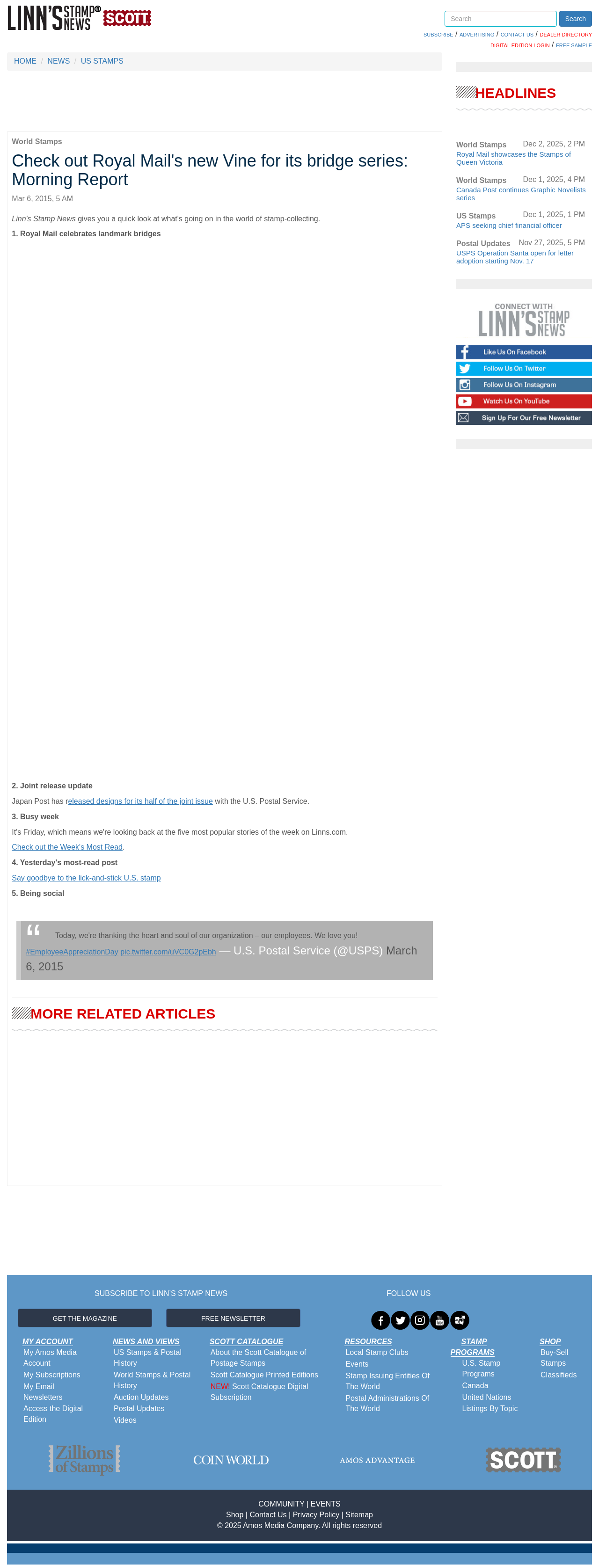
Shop (234, 1515)
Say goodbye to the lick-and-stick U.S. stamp (86, 878)
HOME (25, 61)
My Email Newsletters (43, 1392)
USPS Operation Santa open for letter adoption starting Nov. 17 (515, 257)
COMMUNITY (281, 1504)
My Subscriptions (51, 1375)
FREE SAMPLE (574, 45)
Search (575, 18)
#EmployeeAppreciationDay (72, 952)
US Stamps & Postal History (148, 1357)
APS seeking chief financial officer (509, 225)
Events (356, 1364)
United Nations (486, 1397)
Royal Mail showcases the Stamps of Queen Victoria (513, 158)
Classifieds (559, 1375)
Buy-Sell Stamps (555, 1357)
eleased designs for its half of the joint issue (140, 801)
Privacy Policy (316, 1515)
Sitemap (359, 1515)
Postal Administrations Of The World (387, 1403)
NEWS (58, 61)
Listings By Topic (490, 1408)
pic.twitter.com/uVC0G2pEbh (168, 952)
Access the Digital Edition (53, 1414)
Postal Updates (139, 1408)
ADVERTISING (477, 34)
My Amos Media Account (50, 1357)
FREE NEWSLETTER (233, 1318)
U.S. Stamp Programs (481, 1368)
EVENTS (326, 1504)
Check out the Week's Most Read (67, 847)
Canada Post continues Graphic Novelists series (521, 194)
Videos (125, 1420)
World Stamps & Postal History (152, 1380)
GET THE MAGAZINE (85, 1318)
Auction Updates (141, 1397)
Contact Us (267, 1515)
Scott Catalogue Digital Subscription (259, 1392)
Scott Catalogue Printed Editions (264, 1375)
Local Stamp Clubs (376, 1352)
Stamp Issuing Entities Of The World (387, 1381)
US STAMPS (102, 61)
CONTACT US (517, 34)
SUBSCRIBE (438, 34)
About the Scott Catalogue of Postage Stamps (259, 1357)
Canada (475, 1386)
